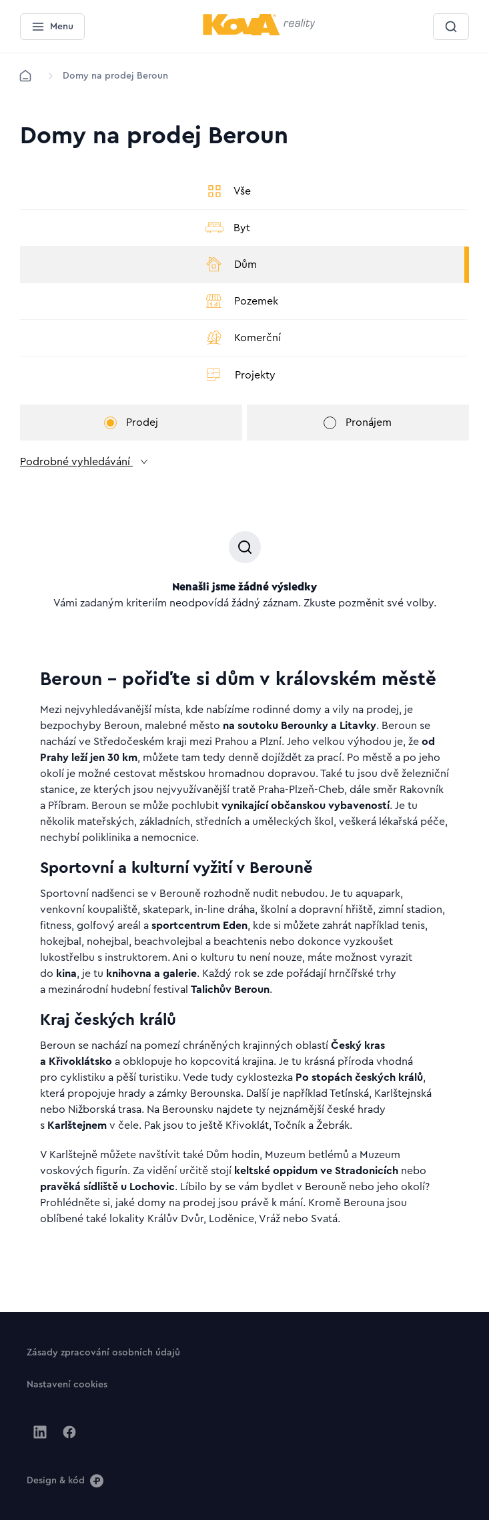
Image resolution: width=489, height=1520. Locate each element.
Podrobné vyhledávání (84, 461)
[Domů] (25, 76)
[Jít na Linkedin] (40, 1432)
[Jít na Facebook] (69, 1432)
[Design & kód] (65, 1480)
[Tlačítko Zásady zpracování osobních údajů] (103, 1352)
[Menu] (52, 26)
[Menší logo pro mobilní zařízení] (259, 32)
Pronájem (358, 422)
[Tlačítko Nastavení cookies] (67, 1384)
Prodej (131, 422)
